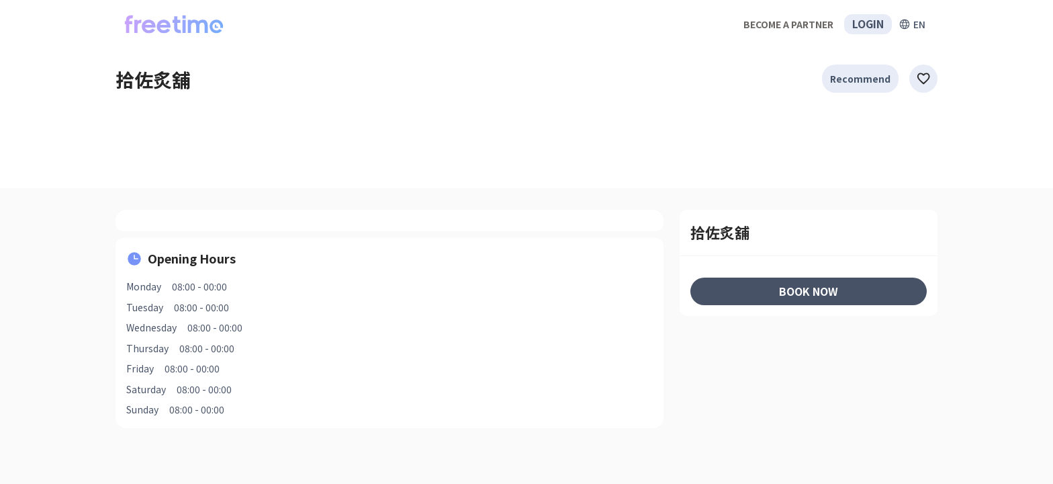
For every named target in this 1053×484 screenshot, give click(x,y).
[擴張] (912, 24)
